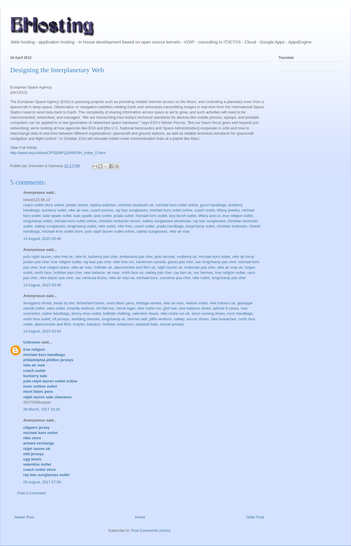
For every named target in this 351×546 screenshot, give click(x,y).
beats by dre (64, 303)
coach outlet (204, 210)
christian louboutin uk (135, 205)
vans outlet (56, 308)
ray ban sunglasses (131, 210)
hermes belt (137, 319)
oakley (179, 319)
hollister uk (103, 267)
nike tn (80, 256)
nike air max (78, 210)
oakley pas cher (158, 272)
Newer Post (24, 517)
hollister (108, 324)
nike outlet (106, 226)
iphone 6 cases (225, 308)
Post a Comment (31, 493)
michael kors (147, 278)
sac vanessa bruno (91, 278)
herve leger (126, 308)
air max (113, 272)
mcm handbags (240, 313)
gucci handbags (213, 205)
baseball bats (146, 324)
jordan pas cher (36, 262)
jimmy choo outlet (86, 313)
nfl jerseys (60, 319)
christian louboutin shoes (119, 221)
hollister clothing (116, 313)
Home (140, 517)
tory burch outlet (182, 216)
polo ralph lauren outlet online (110, 231)
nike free (124, 226)
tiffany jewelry (228, 210)
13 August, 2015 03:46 (42, 238)
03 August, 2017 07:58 (42, 482)
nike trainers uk (222, 303)
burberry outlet (54, 210)
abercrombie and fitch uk (134, 267)
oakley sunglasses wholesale (166, 221)
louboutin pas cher (199, 267)
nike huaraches (223, 319)
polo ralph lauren (37, 256)
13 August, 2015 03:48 (42, 285)
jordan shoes (77, 205)
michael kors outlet (151, 216)
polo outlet (102, 216)
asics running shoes (208, 313)
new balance (94, 272)
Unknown (31, 342)
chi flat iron (105, 308)
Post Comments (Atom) (150, 530)
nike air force (243, 256)
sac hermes (203, 272)
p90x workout (160, 319)
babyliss (93, 324)
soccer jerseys (172, 324)
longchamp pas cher (229, 278)
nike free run (123, 262)
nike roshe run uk (174, 313)
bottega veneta (148, 303)
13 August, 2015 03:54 (42, 331)
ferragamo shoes (37, 303)
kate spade (82, 216)
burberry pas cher (102, 256)
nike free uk (63, 256)
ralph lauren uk (170, 267)
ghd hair (170, 308)
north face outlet (36, 319)
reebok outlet (196, 303)
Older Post (255, 517)
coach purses (102, 210)
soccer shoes (198, 319)
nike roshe (201, 278)
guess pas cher (180, 262)
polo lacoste (165, 256)
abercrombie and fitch (53, 324)
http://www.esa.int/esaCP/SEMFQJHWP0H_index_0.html (58, 153)
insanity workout (80, 308)
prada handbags (170, 226)
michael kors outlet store (62, 231)
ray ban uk (182, 272)
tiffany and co (209, 216)
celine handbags (56, 313)
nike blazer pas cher (56, 278)
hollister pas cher (67, 272)
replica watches (103, 205)
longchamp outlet (37, 221)
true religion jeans (54, 267)
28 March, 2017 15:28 (41, 409)
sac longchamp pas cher (215, 262)
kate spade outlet (57, 216)
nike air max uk (230, 267)
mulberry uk (187, 256)
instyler (78, 324)
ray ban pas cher (97, 262)
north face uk (132, 272)
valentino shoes (145, 313)
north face (43, 272)
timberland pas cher (136, 256)
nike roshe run (149, 308)
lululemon (125, 324)
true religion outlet (238, 216)
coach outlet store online (43, 205)
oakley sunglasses (50, 226)
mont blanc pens (120, 303)
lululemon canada (151, 262)
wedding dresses (85, 319)
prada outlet (124, 216)
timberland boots (90, 303)
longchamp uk (113, 319)
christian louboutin (232, 226)
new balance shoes (195, 308)
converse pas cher (175, 278)
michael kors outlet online (176, 205)
